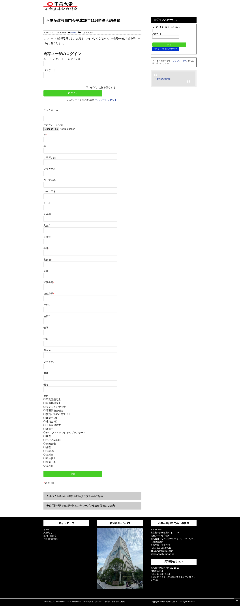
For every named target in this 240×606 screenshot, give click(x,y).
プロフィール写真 (53, 125)
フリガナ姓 (49, 157)
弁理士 (49, 447)
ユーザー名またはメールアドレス (61, 59)
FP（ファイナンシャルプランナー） (66, 432)
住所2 (46, 316)
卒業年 (47, 237)
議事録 (73, 32)
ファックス (49, 361)
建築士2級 (51, 421)
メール (47, 203)
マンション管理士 (56, 407)
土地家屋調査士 (54, 425)
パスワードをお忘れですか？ (166, 49)
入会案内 (47, 532)
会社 (46, 271)
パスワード (49, 70)
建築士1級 (51, 418)
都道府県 (48, 293)
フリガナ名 (49, 168)
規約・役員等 (49, 535)
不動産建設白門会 (163, 79)
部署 (45, 327)
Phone (47, 350)
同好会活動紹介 (50, 538)
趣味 (45, 373)
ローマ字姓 (49, 180)
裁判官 (49, 465)
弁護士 (49, 454)
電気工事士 (52, 462)
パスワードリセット (106, 99)
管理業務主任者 (54, 410)
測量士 (49, 429)
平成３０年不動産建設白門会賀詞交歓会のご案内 (76, 496)
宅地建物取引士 (54, 403)
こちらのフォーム (180, 61)
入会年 (47, 214)
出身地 (47, 259)
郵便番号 (48, 282)
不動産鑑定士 (53, 399)
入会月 (47, 225)
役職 (45, 339)
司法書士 (51, 458)
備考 (45, 384)
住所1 (46, 305)
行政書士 (51, 443)
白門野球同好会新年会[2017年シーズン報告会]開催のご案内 (82, 505)
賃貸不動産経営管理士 (58, 414)
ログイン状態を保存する (102, 87)
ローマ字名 (49, 191)
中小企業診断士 (54, 440)
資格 (45, 395)
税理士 (49, 436)
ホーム (46, 529)
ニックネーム (50, 112)
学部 (46, 248)
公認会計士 (52, 451)
